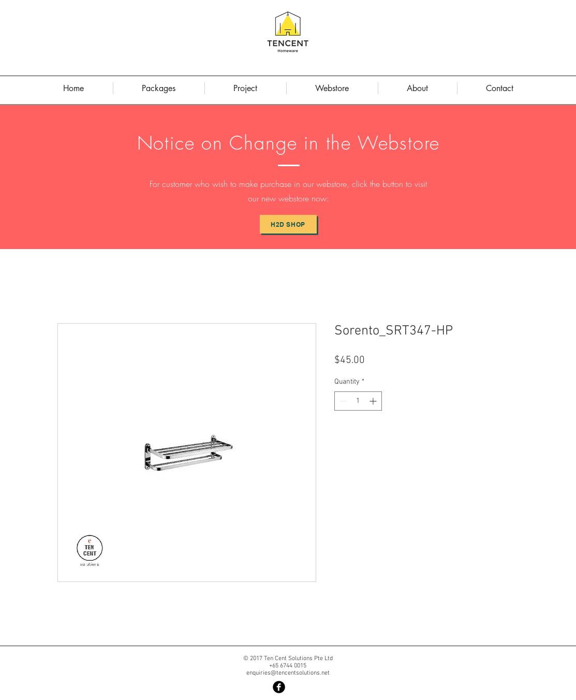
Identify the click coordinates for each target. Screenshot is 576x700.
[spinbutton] (358, 401)
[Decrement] (342, 401)
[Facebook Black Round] (279, 687)
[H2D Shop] (288, 224)
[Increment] (373, 401)
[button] (417, 88)
